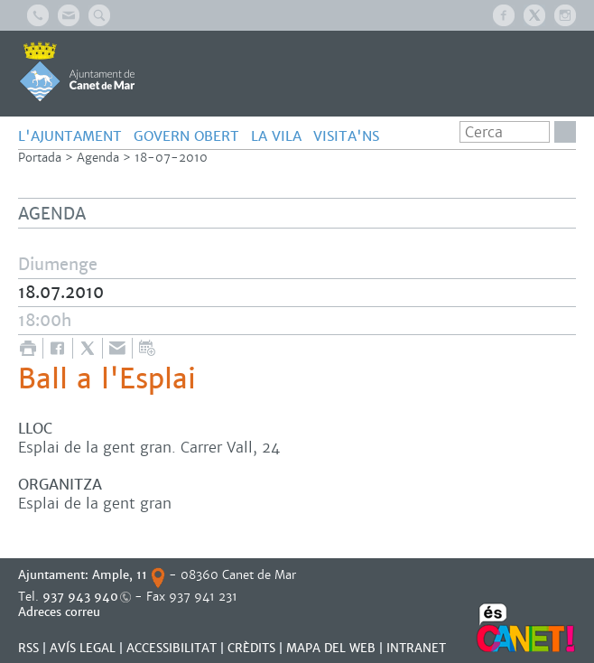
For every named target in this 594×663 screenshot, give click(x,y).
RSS (28, 648)
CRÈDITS (251, 648)
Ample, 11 (119, 575)
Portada (39, 157)
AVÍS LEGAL (83, 648)
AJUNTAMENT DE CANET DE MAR (77, 71)
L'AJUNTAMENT (70, 136)
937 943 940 (80, 596)
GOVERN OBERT (186, 136)
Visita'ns (346, 136)
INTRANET (416, 648)
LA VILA (276, 136)
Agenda (98, 157)
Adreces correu (61, 612)
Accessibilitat (171, 648)
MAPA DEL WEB (331, 648)
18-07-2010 (171, 157)
